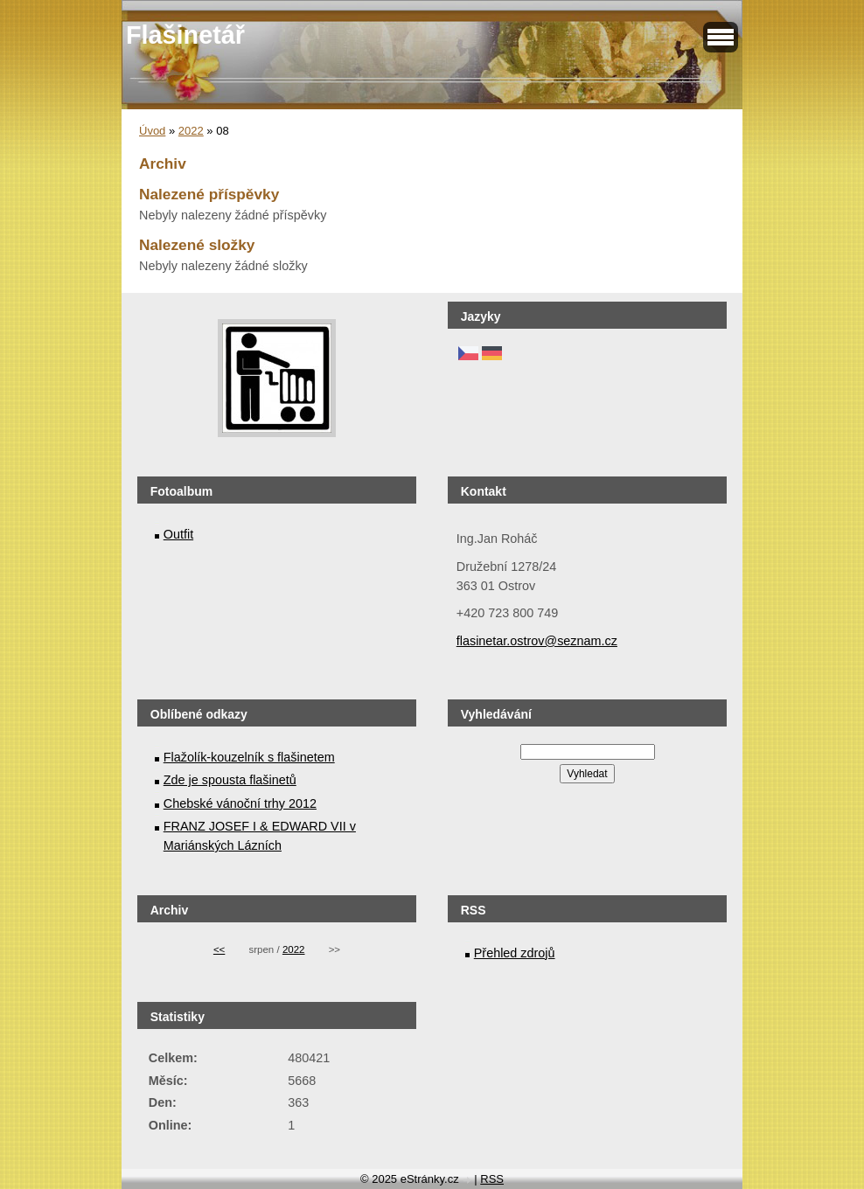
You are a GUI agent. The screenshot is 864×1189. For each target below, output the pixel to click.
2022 (191, 130)
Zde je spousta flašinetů (230, 780)
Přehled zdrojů (514, 953)
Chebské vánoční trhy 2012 (240, 803)
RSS (492, 1179)
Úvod (152, 130)
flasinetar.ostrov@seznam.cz (536, 641)
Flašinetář (185, 35)
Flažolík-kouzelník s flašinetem (249, 757)
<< (219, 949)
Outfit (178, 534)
